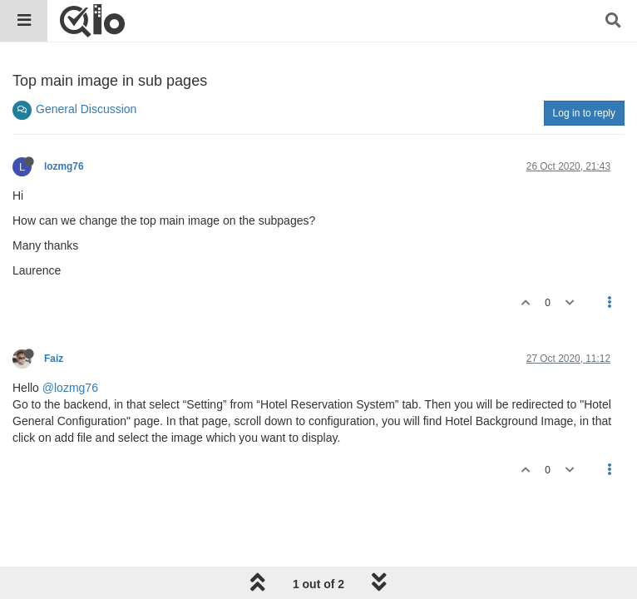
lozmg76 (64, 166)
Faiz (53, 358)
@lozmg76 (70, 387)
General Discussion (86, 109)
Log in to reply (584, 113)
